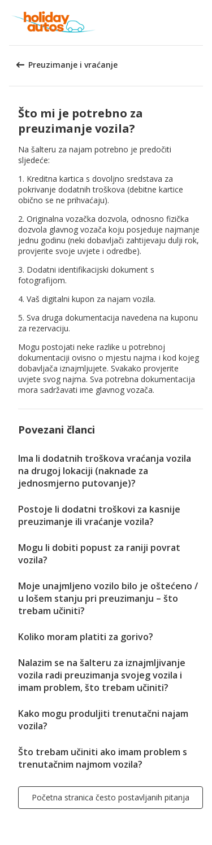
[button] (199, 22)
